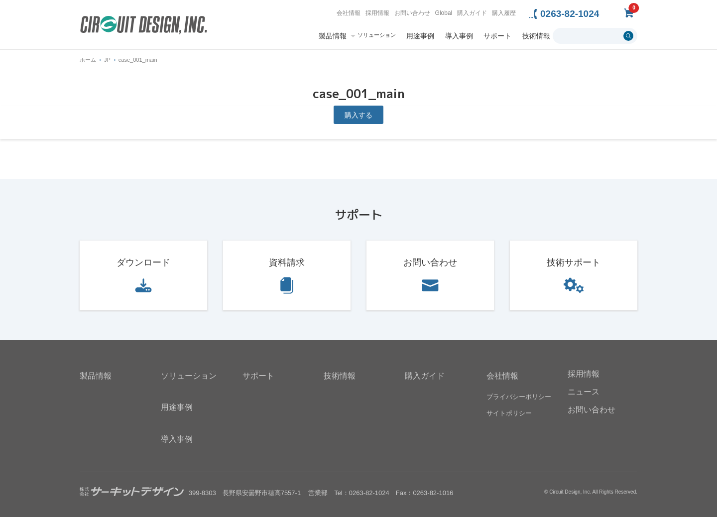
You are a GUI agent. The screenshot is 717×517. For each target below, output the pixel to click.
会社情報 (348, 12)
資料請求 (287, 262)
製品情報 (333, 35)
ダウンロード (143, 262)
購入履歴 (504, 12)
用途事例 (420, 35)
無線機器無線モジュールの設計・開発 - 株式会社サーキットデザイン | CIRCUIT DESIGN (144, 26)
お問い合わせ (412, 12)
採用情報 (377, 12)
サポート (497, 35)
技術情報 (536, 35)
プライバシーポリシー (518, 396)
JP (107, 60)
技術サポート (573, 262)
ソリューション (377, 35)
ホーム (88, 60)
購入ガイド (472, 12)
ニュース (583, 392)
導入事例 (459, 35)
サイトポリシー (509, 413)
